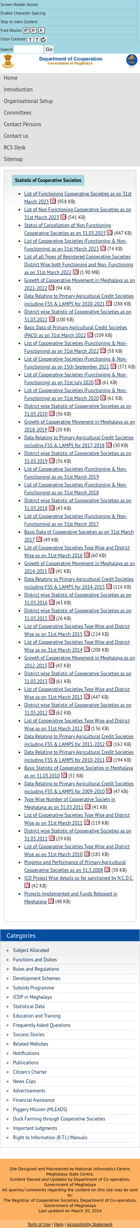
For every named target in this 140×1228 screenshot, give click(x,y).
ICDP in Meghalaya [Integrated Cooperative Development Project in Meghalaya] (32, 997)
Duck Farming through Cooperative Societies (59, 1119)
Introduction (18, 89)
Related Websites (30, 1044)
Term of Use (39, 1224)
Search (21, 49)
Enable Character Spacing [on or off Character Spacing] (23, 13)
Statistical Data (28, 1006)
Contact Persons (22, 124)
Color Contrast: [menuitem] (24, 39)
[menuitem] (69, 4)
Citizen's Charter (30, 1072)
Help (58, 1224)
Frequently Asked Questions (42, 1025)
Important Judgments (35, 1128)
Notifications (26, 1053)
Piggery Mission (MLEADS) (40, 1109)
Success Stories (28, 1034)
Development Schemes (36, 978)
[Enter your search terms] (28, 49)
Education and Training (36, 1016)
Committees (17, 112)
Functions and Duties (35, 959)
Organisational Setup (28, 100)
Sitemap (13, 159)
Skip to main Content (19, 21)
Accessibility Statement (90, 1224)
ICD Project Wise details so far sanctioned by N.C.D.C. (78, 878)
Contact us (16, 135)
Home (11, 77)
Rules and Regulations (36, 969)
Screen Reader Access (19, 4)
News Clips (24, 1081)
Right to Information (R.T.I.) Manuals (50, 1137)
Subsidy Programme (33, 988)
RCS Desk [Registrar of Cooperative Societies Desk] (15, 147)
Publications (25, 1062)
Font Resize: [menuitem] (23, 30)
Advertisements (29, 1091)
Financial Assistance (34, 1100)
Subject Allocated (31, 950)
